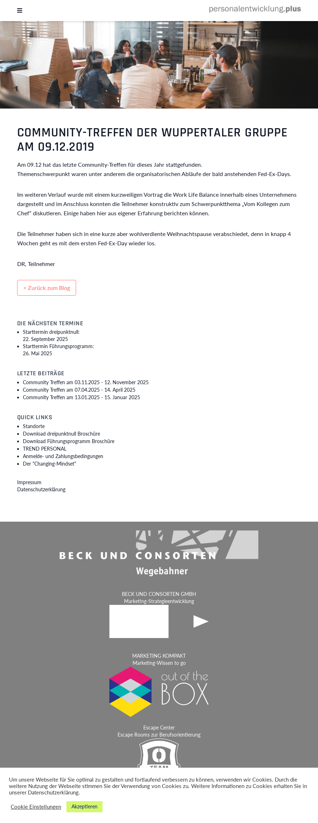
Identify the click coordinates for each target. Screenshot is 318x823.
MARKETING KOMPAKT (159, 656)
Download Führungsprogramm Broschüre (68, 441)
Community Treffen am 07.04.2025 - (79, 390)
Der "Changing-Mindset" (49, 464)
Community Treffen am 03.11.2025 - (86, 382)
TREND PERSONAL (44, 449)
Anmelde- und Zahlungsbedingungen (63, 456)
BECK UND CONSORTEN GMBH (159, 594)
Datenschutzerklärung (41, 489)
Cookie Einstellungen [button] (36, 807)
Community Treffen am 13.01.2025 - (81, 397)
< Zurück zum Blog (46, 287)
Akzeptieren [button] (84, 806)
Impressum (29, 482)
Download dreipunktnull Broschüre (61, 434)
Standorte (34, 426)
